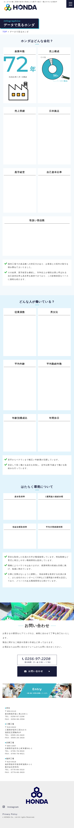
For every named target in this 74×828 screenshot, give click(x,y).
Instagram (11, 806)
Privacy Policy (10, 814)
